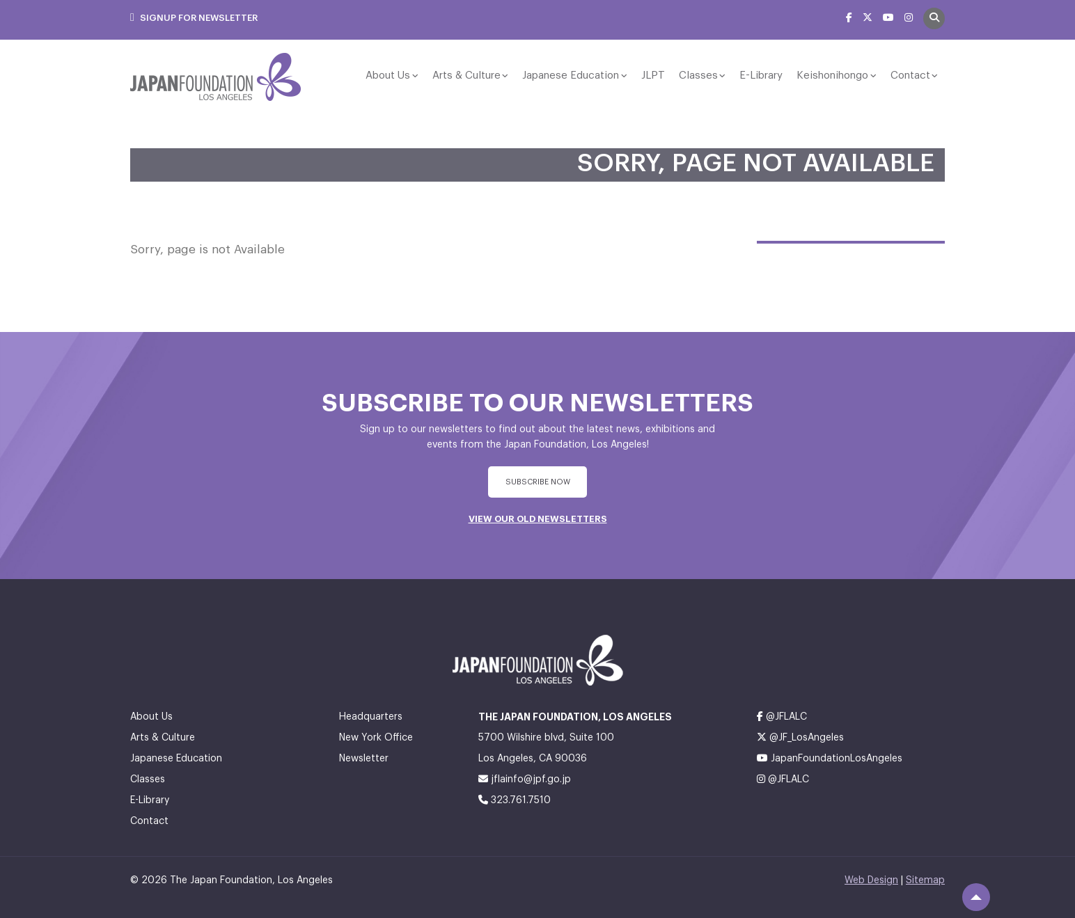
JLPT (653, 75)
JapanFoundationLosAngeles (829, 758)
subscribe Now (537, 482)
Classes (698, 75)
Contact (910, 75)
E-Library (761, 75)
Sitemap (925, 880)
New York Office (376, 738)
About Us (388, 75)
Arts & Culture (466, 75)
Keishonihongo (832, 75)
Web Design (871, 880)
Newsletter (364, 758)
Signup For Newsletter (194, 17)
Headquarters (370, 717)
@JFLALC (782, 716)
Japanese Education (570, 75)
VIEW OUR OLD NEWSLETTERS (538, 518)
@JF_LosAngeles (800, 737)
